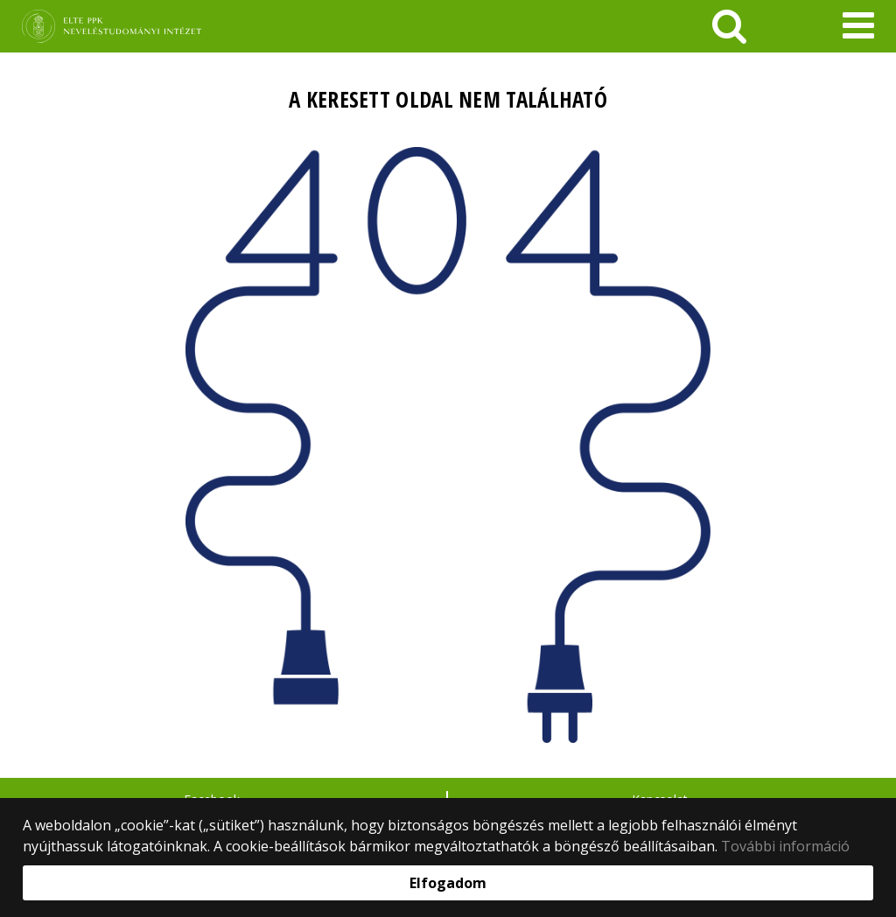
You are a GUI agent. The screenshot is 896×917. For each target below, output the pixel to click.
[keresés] (729, 26)
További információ (785, 846)
